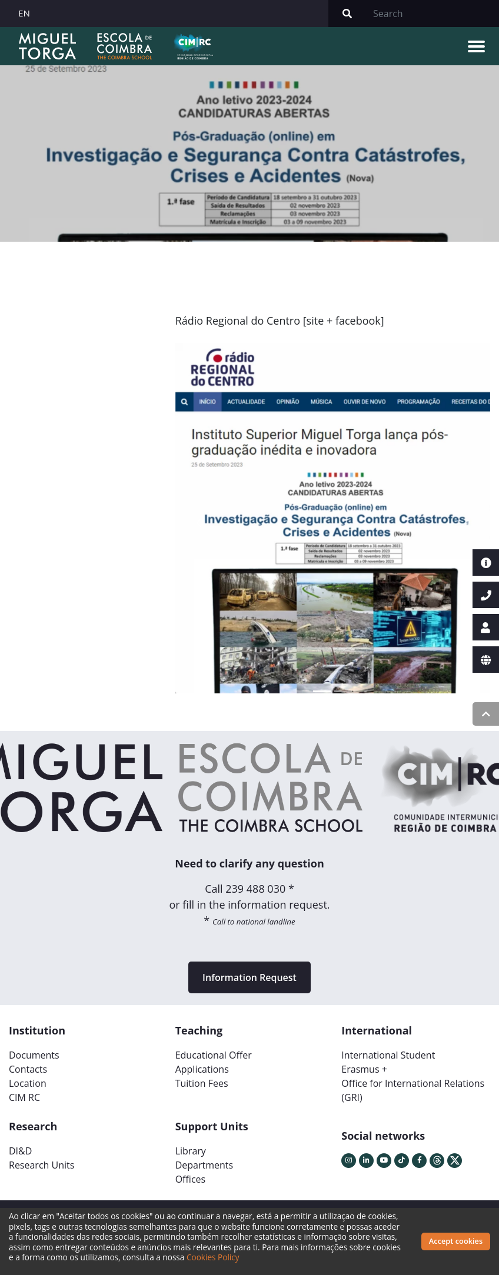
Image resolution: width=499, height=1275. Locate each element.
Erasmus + (364, 1069)
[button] (198, 522)
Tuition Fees (201, 1083)
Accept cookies (456, 1241)
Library (190, 1150)
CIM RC (24, 1097)
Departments (204, 1165)
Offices (190, 1179)
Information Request (249, 977)
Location (27, 1083)
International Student (388, 1055)
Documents (34, 1055)
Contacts (28, 1069)
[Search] (432, 13)
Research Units (41, 1165)
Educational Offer (213, 1055)
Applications (202, 1069)
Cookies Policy (213, 1257)
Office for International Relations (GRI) (412, 1090)
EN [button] (24, 13)
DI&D (20, 1150)
